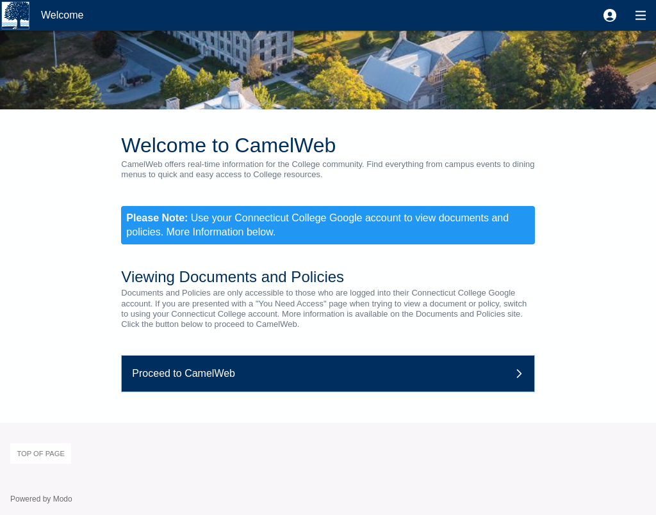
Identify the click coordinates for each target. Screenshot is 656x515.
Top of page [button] (41, 453)
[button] (609, 15)
